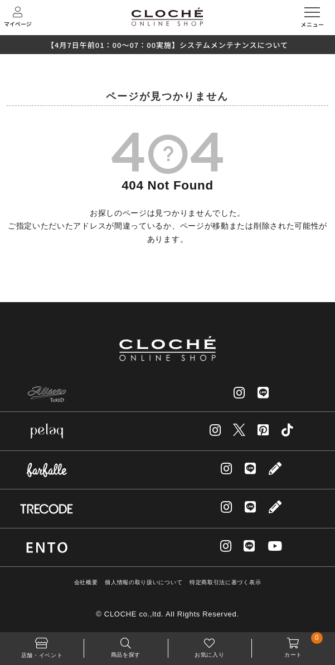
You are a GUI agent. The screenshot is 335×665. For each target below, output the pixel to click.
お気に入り (209, 645)
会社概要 (86, 582)
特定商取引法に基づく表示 (225, 582)
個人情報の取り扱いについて (143, 582)
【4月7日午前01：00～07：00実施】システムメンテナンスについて (167, 45)
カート (293, 645)
